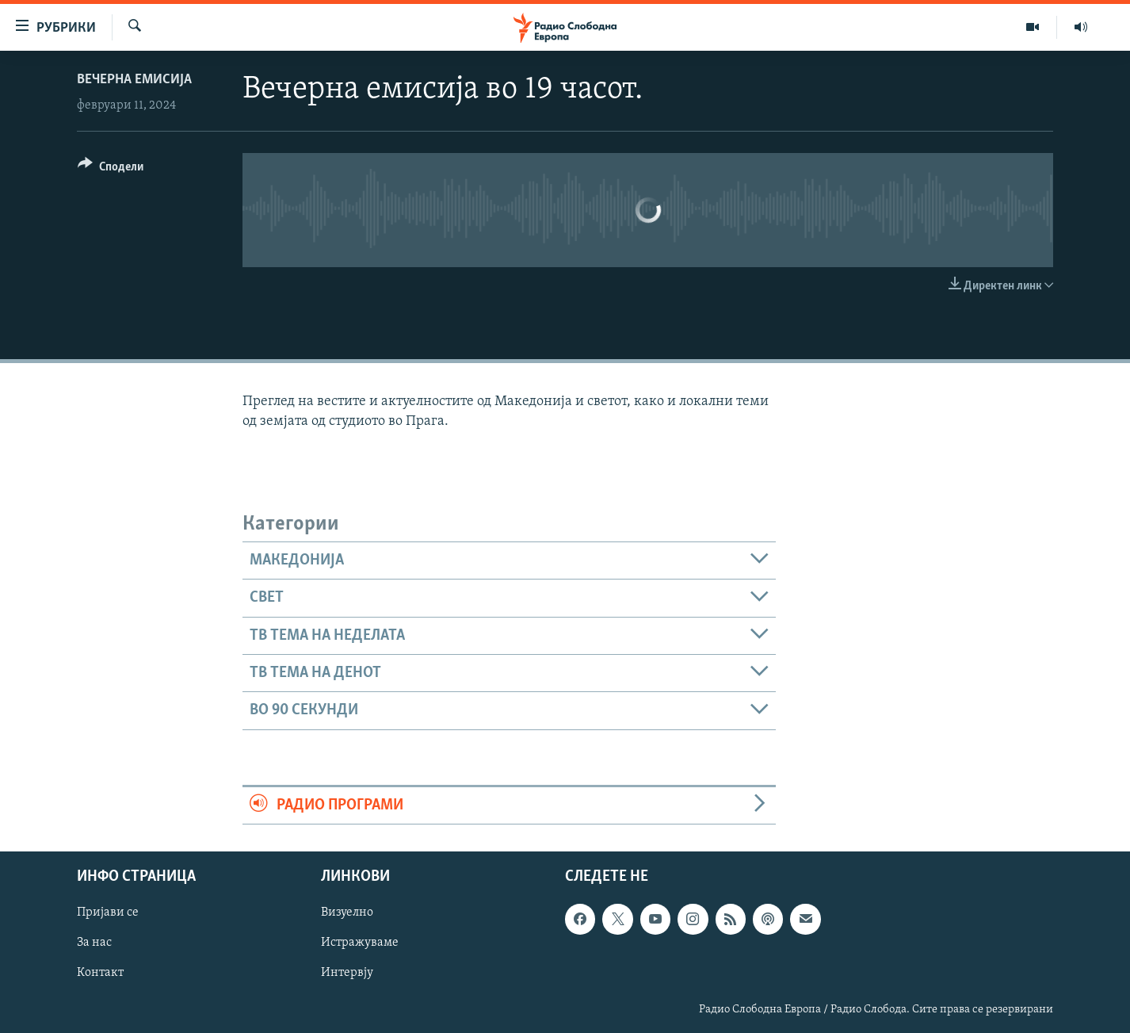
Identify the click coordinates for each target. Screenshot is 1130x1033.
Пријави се (108, 912)
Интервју (347, 973)
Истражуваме (360, 942)
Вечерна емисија (134, 79)
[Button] (110, 169)
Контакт (100, 973)
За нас (94, 942)
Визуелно (347, 912)
